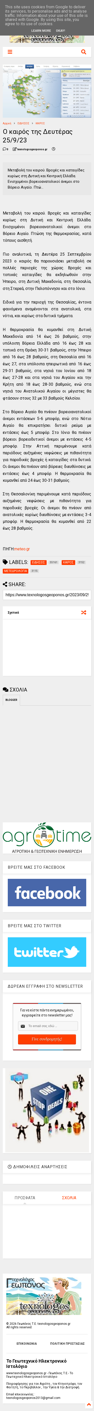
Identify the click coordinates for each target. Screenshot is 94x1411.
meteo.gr (22, 549)
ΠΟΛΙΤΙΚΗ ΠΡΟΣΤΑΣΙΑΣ (67, 1343)
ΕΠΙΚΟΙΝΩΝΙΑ (27, 1343)
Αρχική (7, 123)
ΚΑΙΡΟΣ (40, 123)
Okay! (60, 31)
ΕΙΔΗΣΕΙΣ (23, 123)
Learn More (41, 31)
